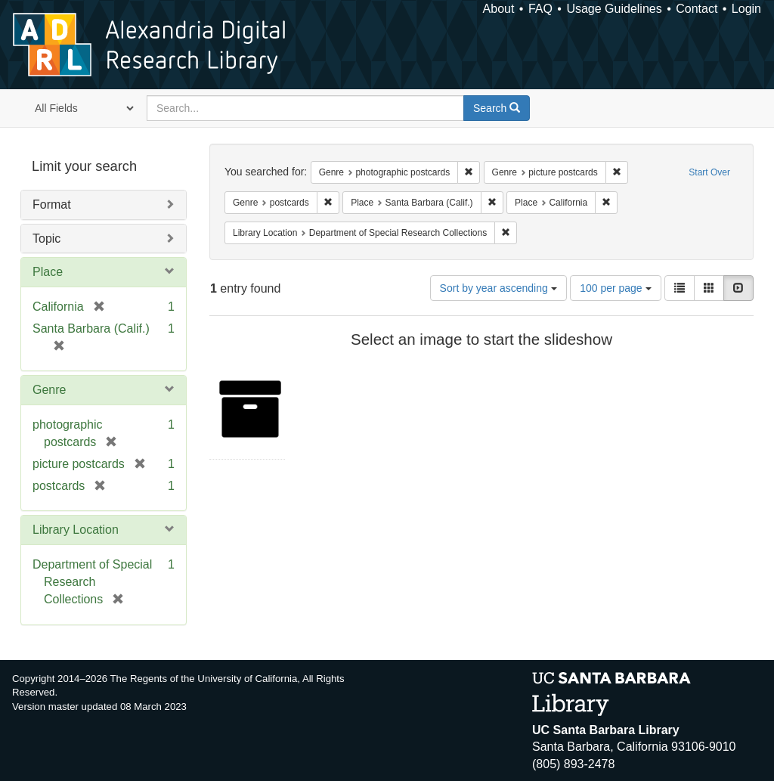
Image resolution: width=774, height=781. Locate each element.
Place (48, 271)
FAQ (540, 8)
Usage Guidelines (613, 8)
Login (746, 8)
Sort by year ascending (498, 288)
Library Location (76, 529)
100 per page (615, 288)
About (499, 8)
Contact (696, 8)
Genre (49, 389)
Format (52, 204)
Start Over (709, 172)
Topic (46, 238)
